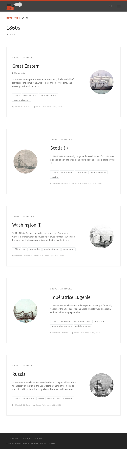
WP (18, 443)
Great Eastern (26, 66)
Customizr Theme (47, 443)
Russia (19, 374)
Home (9, 17)
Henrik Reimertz (61, 183)
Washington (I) (27, 225)
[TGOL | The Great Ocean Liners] (14, 5)
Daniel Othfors (22, 106)
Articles (17, 17)
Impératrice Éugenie (70, 297)
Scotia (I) (59, 148)
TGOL (18, 438)
